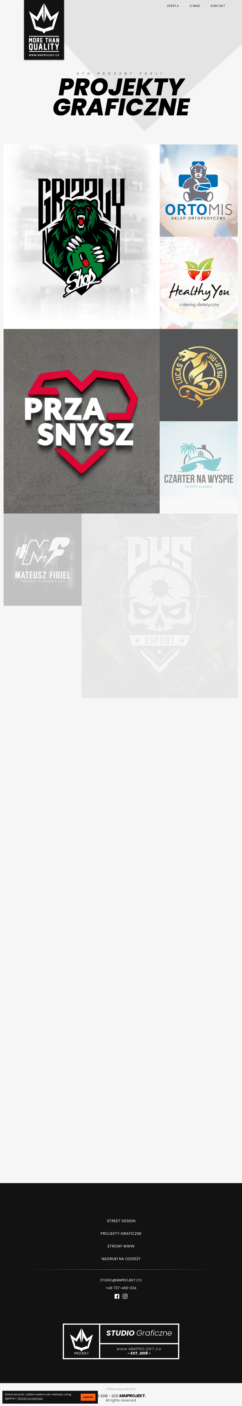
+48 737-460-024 (121, 1288)
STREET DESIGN (121, 1221)
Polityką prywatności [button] (30, 1398)
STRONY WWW (121, 1246)
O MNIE (194, 6)
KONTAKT (218, 6)
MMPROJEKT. (132, 1396)
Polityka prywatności (121, 1389)
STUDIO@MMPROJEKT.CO (121, 1280)
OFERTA (173, 6)
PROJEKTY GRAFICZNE (121, 1233)
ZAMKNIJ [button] (88, 1397)
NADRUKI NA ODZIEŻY (121, 1259)
